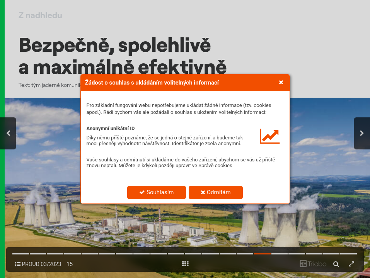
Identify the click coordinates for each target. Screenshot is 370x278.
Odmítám (216, 192)
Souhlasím (156, 192)
